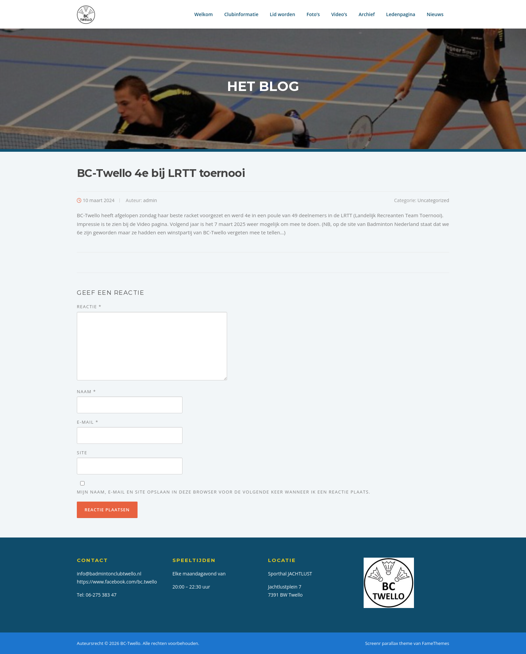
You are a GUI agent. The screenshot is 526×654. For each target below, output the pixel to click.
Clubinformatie (241, 14)
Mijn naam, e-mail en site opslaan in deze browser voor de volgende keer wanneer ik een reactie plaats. (223, 492)
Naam (86, 391)
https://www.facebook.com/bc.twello (117, 581)
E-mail (87, 422)
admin (150, 200)
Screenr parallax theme (388, 643)
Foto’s (313, 14)
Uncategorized (433, 200)
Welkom (203, 14)
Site (82, 453)
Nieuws (435, 14)
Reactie (89, 306)
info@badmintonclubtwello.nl (109, 573)
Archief (367, 14)
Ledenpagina (400, 14)
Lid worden (282, 14)
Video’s (339, 14)
